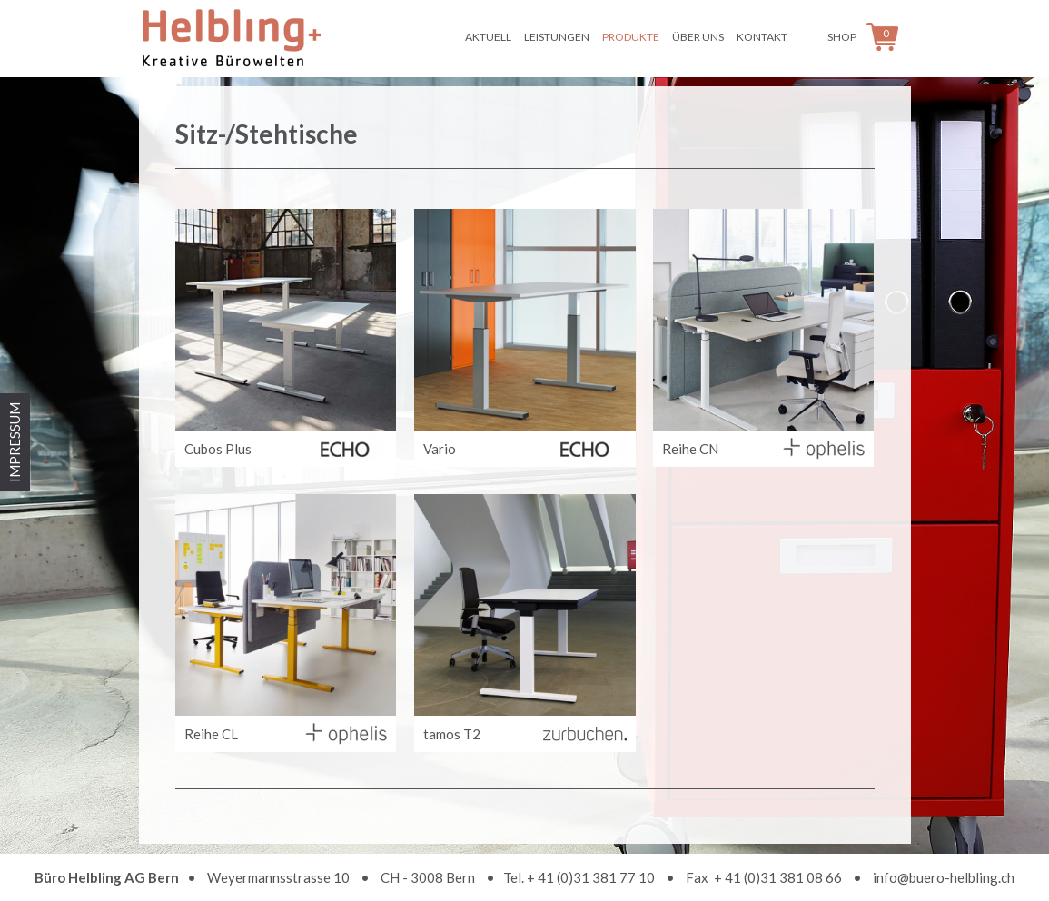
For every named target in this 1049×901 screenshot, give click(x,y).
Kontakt (762, 37)
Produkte (630, 37)
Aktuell (488, 37)
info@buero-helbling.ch (943, 877)
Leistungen (556, 37)
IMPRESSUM (14, 442)
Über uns (698, 37)
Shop (841, 37)
